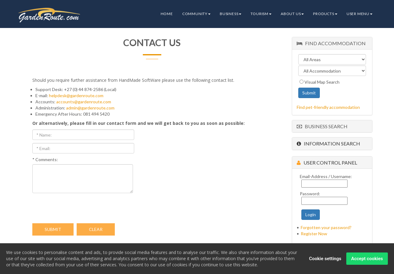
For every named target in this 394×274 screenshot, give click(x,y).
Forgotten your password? (326, 227)
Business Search (322, 126)
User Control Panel (327, 162)
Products (325, 13)
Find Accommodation (331, 43)
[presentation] (79, 208)
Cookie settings (325, 259)
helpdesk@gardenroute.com (76, 95)
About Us (292, 13)
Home (167, 13)
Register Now (314, 233)
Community (196, 13)
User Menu (359, 13)
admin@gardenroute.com (90, 107)
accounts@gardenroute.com (83, 101)
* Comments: (45, 159)
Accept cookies (367, 259)
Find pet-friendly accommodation (328, 107)
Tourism (261, 13)
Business (230, 13)
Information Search (328, 143)
